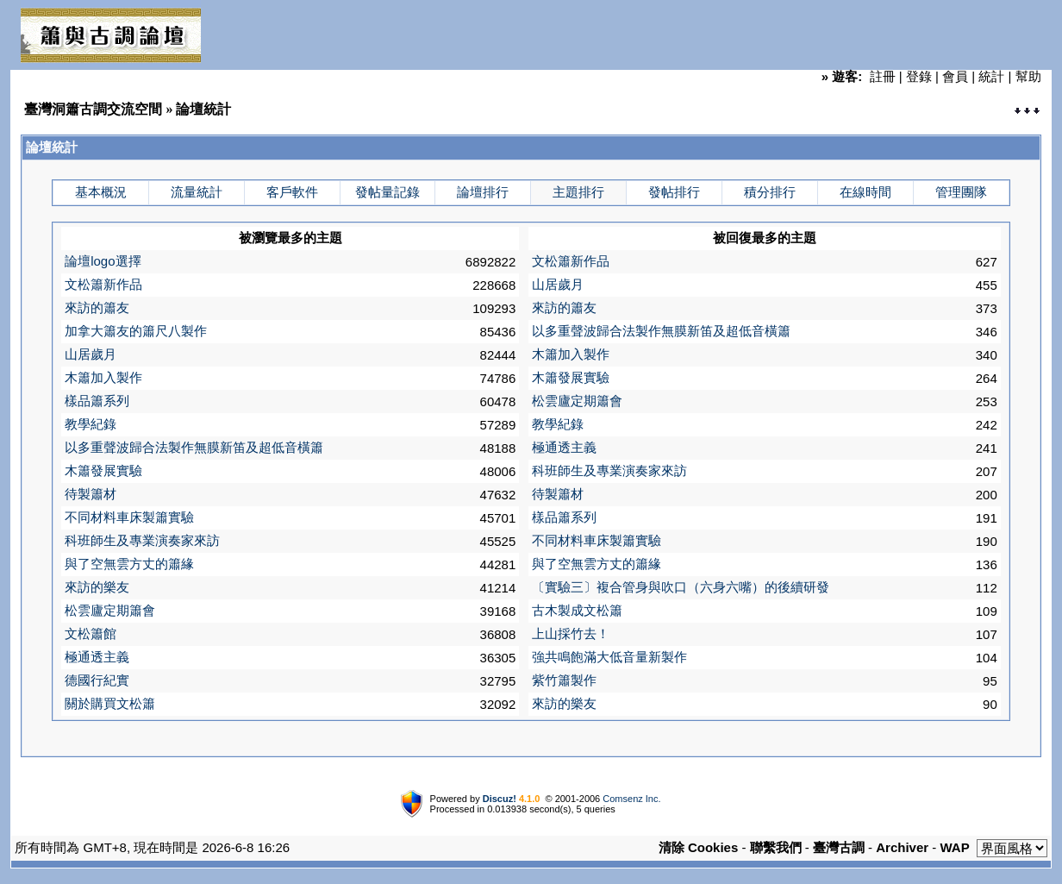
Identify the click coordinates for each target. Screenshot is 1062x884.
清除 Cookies (699, 847)
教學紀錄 (90, 424)
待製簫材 (90, 493)
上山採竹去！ (570, 633)
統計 (991, 76)
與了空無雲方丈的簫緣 (129, 563)
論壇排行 (483, 192)
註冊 (883, 76)
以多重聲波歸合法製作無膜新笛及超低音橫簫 (661, 330)
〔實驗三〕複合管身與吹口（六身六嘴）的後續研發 (680, 587)
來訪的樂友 (97, 587)
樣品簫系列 (97, 400)
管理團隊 (961, 192)
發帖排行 (674, 192)
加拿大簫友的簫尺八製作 (136, 330)
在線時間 (865, 192)
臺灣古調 (839, 847)
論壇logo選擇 (103, 261)
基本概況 (101, 192)
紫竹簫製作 (564, 680)
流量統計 (196, 192)
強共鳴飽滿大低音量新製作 (609, 656)
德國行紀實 (97, 680)
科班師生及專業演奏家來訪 (609, 470)
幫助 (1028, 76)
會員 (955, 76)
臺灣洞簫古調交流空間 (93, 109)
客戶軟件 (292, 192)
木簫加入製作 (570, 354)
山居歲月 (558, 284)
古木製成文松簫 (577, 610)
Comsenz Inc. (631, 798)
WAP (955, 847)
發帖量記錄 (387, 192)
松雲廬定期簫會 (577, 400)
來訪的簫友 (97, 307)
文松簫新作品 (570, 261)
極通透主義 (564, 447)
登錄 (919, 76)
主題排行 (578, 192)
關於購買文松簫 (110, 703)
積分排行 (770, 192)
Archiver (902, 847)
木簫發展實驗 (570, 377)
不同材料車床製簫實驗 (129, 517)
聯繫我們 (776, 847)
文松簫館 (90, 633)
